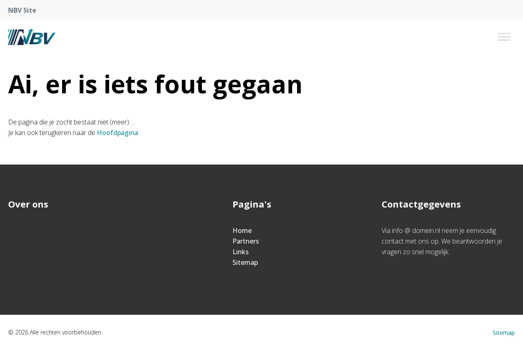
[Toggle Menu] (504, 37)
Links (240, 251)
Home (242, 230)
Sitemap (245, 262)
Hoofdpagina (117, 132)
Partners (245, 241)
